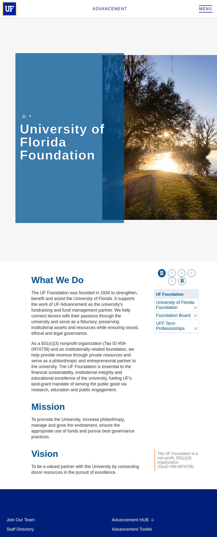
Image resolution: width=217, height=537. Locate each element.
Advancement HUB (130, 519)
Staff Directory (20, 529)
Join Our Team (21, 519)
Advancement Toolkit (132, 529)
